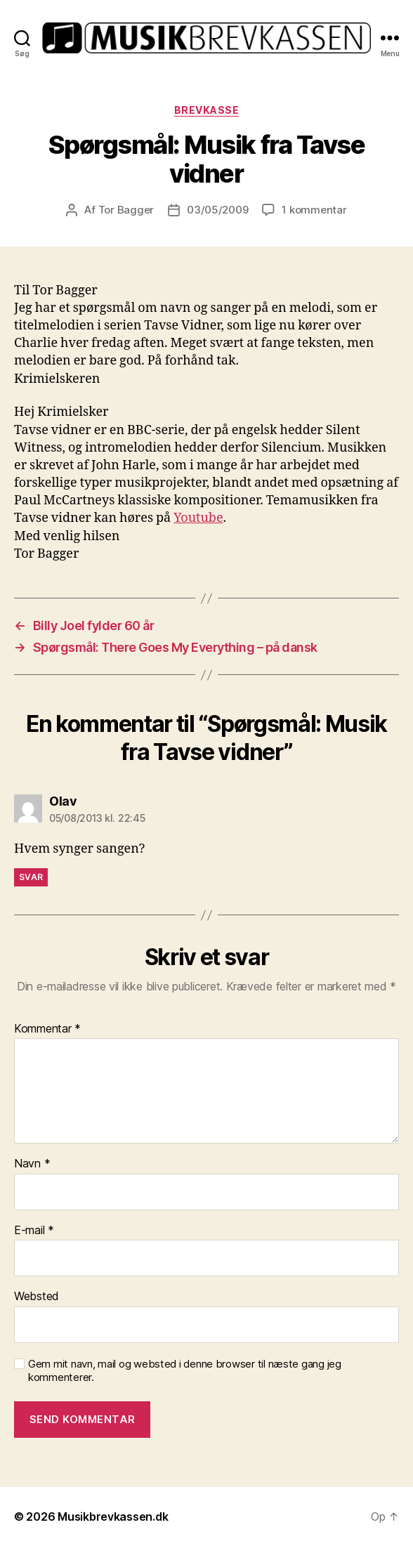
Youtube (198, 518)
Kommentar (47, 1029)
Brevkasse (207, 110)
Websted (36, 1296)
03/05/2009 (217, 209)
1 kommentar (314, 209)
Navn (32, 1164)
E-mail (34, 1230)
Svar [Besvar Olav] (31, 877)
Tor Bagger (126, 209)
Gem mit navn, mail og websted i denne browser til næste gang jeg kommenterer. (184, 1371)
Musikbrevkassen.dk (113, 1516)
